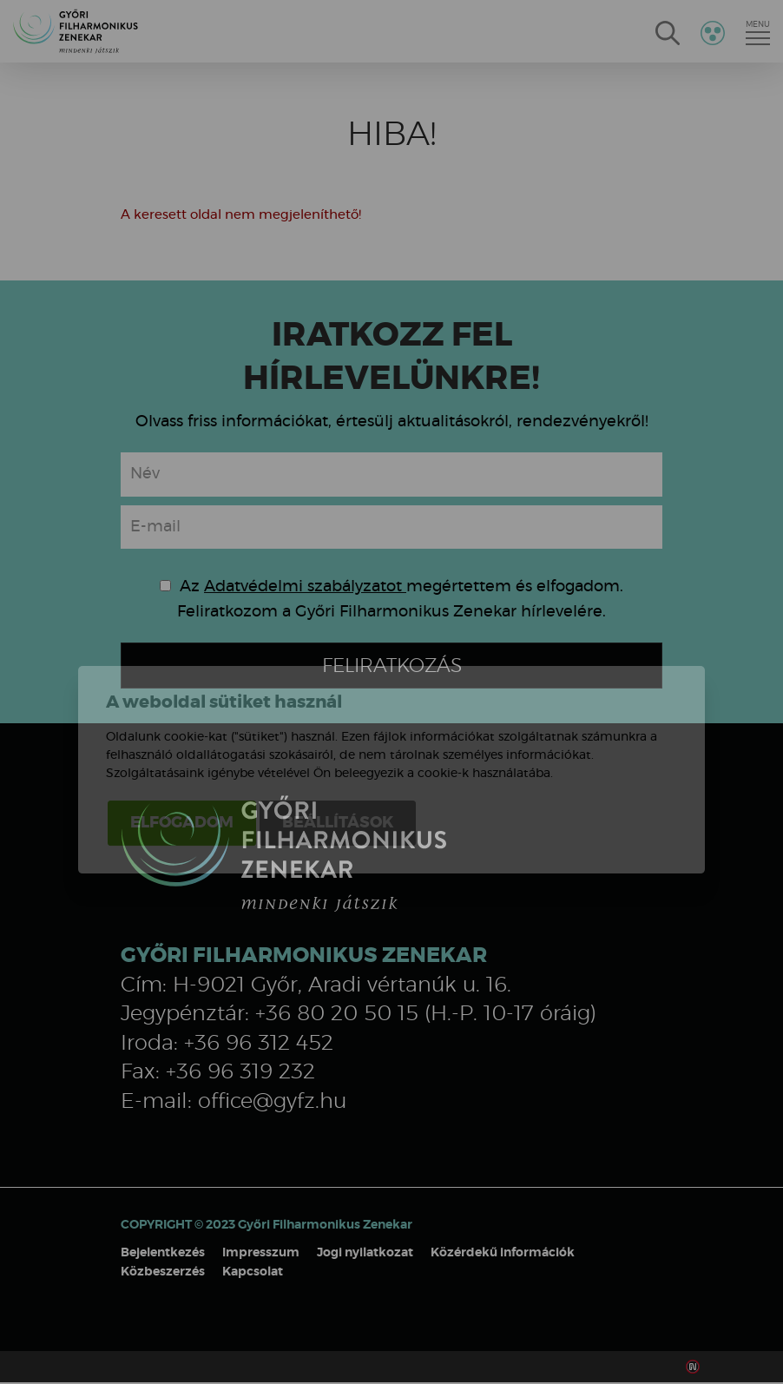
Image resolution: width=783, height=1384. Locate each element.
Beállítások (337, 746)
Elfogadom (182, 746)
